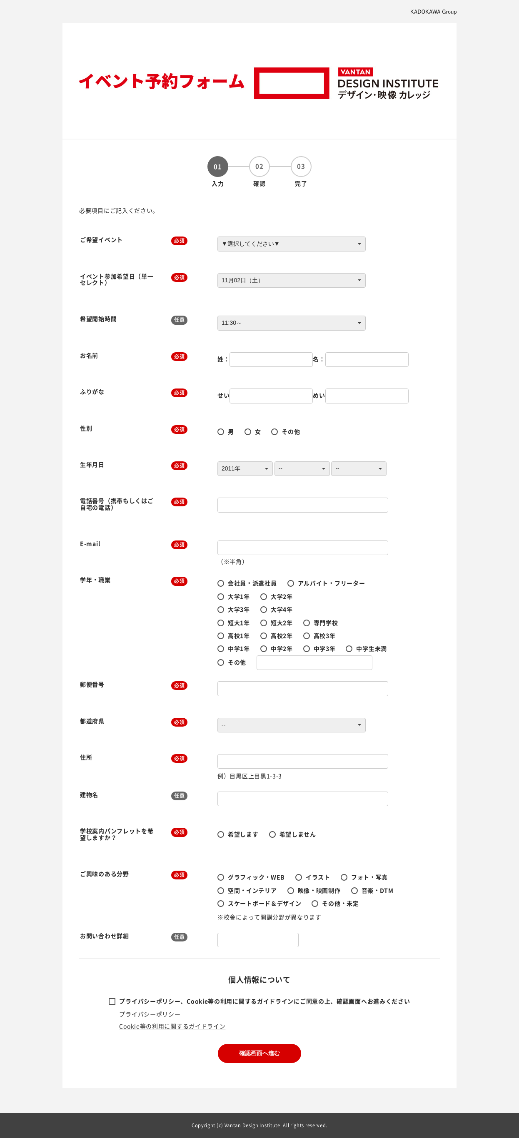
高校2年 (282, 635)
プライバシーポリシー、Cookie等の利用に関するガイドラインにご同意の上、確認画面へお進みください (264, 1001)
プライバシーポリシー (149, 1014)
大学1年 (239, 596)
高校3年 (325, 635)
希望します (243, 834)
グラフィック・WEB (256, 877)
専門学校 (326, 622)
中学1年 (239, 648)
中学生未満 (371, 648)
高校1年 (239, 635)
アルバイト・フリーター (331, 583)
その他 (291, 431)
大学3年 (239, 609)
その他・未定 (340, 903)
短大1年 (239, 622)
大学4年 (282, 609)
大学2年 (282, 596)
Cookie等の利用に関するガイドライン (172, 1026)
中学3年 (325, 648)
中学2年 (282, 648)
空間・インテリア (252, 890)
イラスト (318, 877)
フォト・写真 (369, 877)
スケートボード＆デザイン (264, 903)
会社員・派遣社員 (252, 583)
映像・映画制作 (319, 890)
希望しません (297, 834)
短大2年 (282, 622)
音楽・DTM (378, 890)
